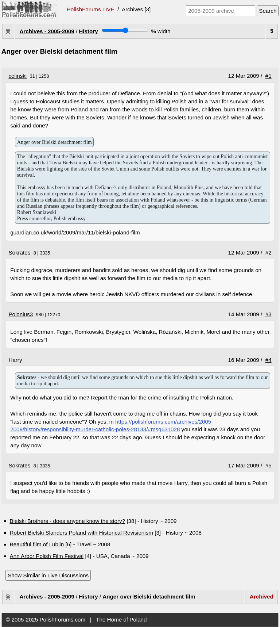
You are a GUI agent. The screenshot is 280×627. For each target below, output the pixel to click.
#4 (268, 360)
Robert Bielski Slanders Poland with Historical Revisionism (81, 532)
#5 (268, 465)
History (88, 31)
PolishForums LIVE (90, 9)
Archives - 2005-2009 (46, 31)
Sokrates (19, 252)
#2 (268, 252)
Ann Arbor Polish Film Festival (47, 556)
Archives (132, 9)
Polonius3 (20, 314)
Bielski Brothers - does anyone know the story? (67, 521)
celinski (17, 76)
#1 (268, 76)
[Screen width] (125, 30)
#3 (268, 314)
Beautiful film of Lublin (37, 544)
